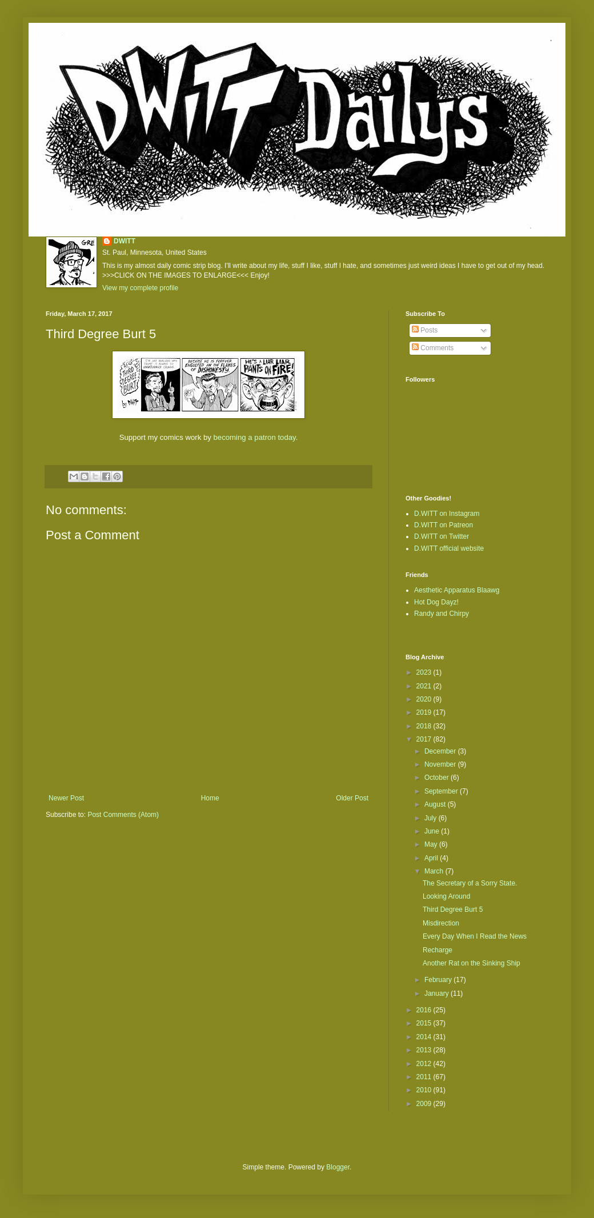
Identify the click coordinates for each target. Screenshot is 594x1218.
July (431, 818)
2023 (425, 672)
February (438, 980)
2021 (425, 686)
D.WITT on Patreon (443, 525)
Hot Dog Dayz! (436, 602)
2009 (425, 1104)
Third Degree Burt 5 (453, 910)
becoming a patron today (255, 437)
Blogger (338, 1167)
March (435, 871)
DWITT (124, 241)
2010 (425, 1090)
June (432, 831)
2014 (425, 1037)
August (436, 804)
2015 (425, 1023)
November (441, 764)
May (431, 844)
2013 (425, 1050)
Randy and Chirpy (441, 614)
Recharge (437, 950)
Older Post (352, 798)
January (437, 993)
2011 (425, 1077)
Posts (425, 330)
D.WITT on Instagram (446, 514)
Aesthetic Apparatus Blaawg (456, 590)
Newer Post (66, 798)
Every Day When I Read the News (475, 936)
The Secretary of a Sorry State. (470, 883)
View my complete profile (140, 288)
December (441, 751)
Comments (432, 348)
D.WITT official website (449, 548)
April (432, 858)
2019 (425, 712)
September (442, 791)
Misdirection (441, 923)
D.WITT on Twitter (441, 536)
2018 (425, 726)
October (437, 778)
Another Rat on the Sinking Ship (471, 963)
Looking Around (446, 896)
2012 (425, 1064)
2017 (425, 739)
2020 (425, 699)
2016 (425, 1010)
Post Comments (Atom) (123, 815)
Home (210, 798)
